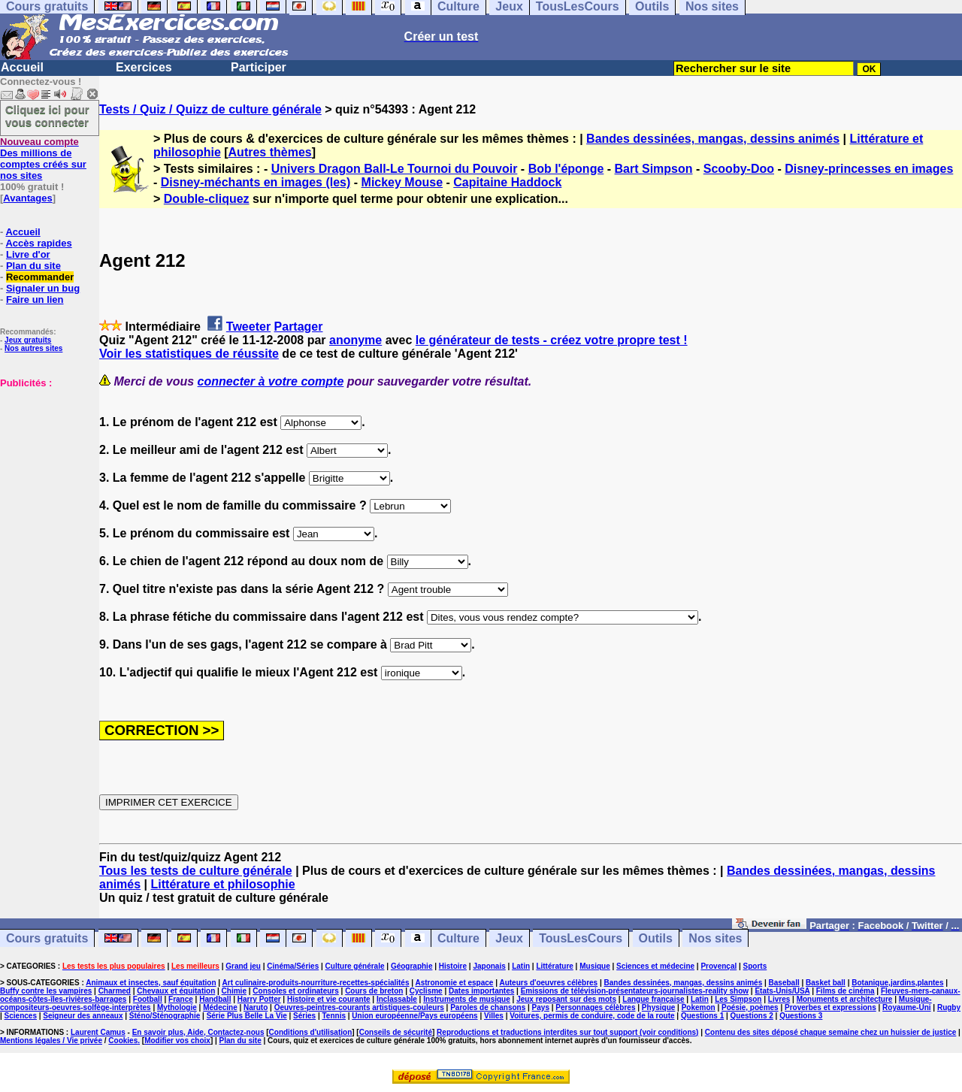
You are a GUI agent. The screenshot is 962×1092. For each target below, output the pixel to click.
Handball (215, 999)
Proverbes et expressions (830, 1007)
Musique (594, 966)
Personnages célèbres (595, 1007)
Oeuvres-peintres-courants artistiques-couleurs (359, 1007)
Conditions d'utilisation (310, 1032)
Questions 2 (752, 1016)
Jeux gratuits (28, 340)
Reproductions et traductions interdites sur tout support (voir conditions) (567, 1032)
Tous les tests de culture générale (195, 870)
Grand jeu (243, 966)
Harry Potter (259, 999)
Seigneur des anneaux (83, 1016)
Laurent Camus (98, 1032)
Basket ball (826, 983)
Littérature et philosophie (223, 884)
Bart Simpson (654, 168)
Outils (656, 938)
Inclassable (397, 999)
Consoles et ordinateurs (295, 991)
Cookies (123, 1040)
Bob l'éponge (566, 168)
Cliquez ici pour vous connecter (47, 116)
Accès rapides (38, 243)
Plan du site (33, 265)
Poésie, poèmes (750, 1007)
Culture (458, 938)
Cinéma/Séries (293, 966)
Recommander (40, 277)
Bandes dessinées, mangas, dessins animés (712, 138)
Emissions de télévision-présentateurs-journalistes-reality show (635, 991)
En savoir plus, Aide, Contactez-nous (198, 1032)
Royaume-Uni (906, 1007)
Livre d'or (28, 254)
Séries (304, 1016)
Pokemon (698, 1007)
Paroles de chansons (487, 1007)
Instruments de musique (466, 999)
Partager (298, 326)
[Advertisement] (45, 464)
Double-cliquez (207, 198)
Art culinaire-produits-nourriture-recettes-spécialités (316, 983)
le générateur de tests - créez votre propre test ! (552, 340)
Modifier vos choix (177, 1040)
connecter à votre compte (271, 381)
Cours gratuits (47, 938)
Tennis (334, 1016)
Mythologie (177, 1007)
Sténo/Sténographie (164, 1016)
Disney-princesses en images (869, 168)
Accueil (22, 67)
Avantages (27, 198)
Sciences (21, 1016)
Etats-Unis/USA (782, 991)
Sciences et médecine (655, 966)
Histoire (453, 966)
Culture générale (355, 966)
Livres (779, 999)
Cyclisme (426, 991)
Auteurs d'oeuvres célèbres (548, 983)
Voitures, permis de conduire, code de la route (592, 1016)
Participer (258, 67)
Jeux (508, 938)
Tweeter (248, 326)
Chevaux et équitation (176, 991)
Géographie (412, 966)
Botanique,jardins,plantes (897, 983)
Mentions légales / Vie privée (51, 1040)
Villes (494, 1016)
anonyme (355, 340)
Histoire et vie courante (329, 999)
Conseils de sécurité (395, 1032)
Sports (755, 966)
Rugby (948, 1007)
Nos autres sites (33, 348)
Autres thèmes (270, 152)
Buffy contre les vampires (46, 991)
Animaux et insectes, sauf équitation (151, 983)
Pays (540, 1007)
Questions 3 (800, 1016)
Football (147, 999)
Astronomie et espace (454, 983)
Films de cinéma (845, 991)
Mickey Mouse (402, 182)
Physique (658, 1007)
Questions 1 (702, 1016)
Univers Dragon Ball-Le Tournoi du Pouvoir (394, 168)
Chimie (234, 991)
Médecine (220, 1007)
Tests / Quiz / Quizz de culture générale (210, 109)
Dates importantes (481, 991)
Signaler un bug (43, 288)
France (180, 999)
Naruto (256, 1007)
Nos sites (715, 938)
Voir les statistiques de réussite (189, 353)
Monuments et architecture (845, 999)
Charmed (114, 991)
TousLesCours (580, 938)
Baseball (784, 983)
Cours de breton (374, 991)
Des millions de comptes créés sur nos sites (43, 158)
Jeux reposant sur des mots (566, 999)
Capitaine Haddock (507, 182)
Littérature (554, 966)
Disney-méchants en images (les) (256, 182)
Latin (521, 966)
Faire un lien (35, 299)
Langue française (653, 999)
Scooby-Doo (738, 168)
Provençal (718, 966)
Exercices (144, 67)
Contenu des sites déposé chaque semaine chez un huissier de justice (831, 1032)
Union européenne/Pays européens (414, 1016)
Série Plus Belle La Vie (247, 1016)
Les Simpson (738, 999)
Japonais (489, 966)
